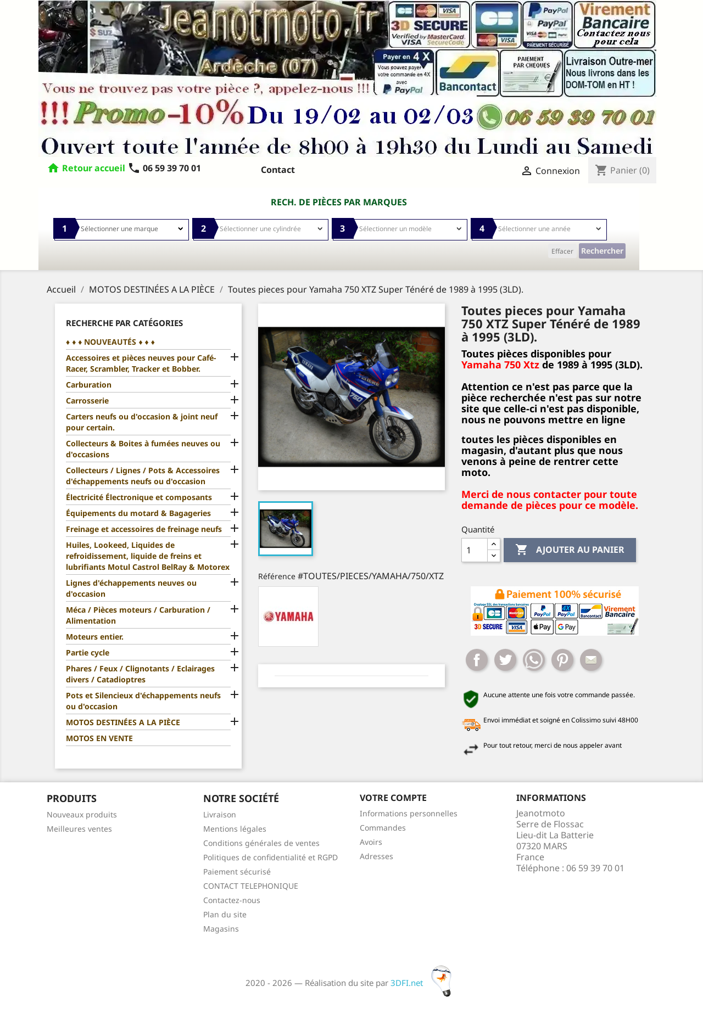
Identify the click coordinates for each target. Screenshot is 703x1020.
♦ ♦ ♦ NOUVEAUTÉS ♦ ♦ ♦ (110, 342)
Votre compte (393, 798)
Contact (278, 170)
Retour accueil (93, 168)
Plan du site (225, 914)
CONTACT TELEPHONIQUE (250, 886)
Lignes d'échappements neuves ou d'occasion (131, 588)
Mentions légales (234, 828)
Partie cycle (87, 652)
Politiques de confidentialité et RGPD (270, 857)
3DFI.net (424, 982)
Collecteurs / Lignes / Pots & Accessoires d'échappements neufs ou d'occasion (143, 475)
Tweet (505, 660)
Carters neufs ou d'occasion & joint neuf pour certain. (141, 422)
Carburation (88, 384)
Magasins (221, 928)
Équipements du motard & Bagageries (138, 513)
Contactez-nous (231, 900)
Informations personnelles (408, 813)
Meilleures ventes (79, 828)
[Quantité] (474, 550)
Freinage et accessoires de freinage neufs (144, 529)
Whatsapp (534, 660)
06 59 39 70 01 (164, 168)
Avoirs (371, 842)
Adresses (376, 856)
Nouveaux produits (82, 814)
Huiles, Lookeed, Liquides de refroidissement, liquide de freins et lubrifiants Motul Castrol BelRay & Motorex (148, 556)
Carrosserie (87, 400)
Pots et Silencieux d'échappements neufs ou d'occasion (143, 700)
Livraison (219, 814)
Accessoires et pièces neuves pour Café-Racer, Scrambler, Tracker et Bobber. (141, 363)
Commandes (383, 827)
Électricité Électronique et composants (139, 497)
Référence (276, 576)
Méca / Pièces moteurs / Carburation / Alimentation (138, 615)
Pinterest (562, 660)
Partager (477, 660)
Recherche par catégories (124, 322)
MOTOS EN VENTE (99, 738)
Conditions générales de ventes (261, 843)
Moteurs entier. (95, 636)
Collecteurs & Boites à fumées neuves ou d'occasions (143, 448)
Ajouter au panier (569, 550)
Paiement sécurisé (237, 871)
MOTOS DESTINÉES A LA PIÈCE (123, 722)
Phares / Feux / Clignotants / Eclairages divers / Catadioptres (140, 674)
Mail (591, 660)
